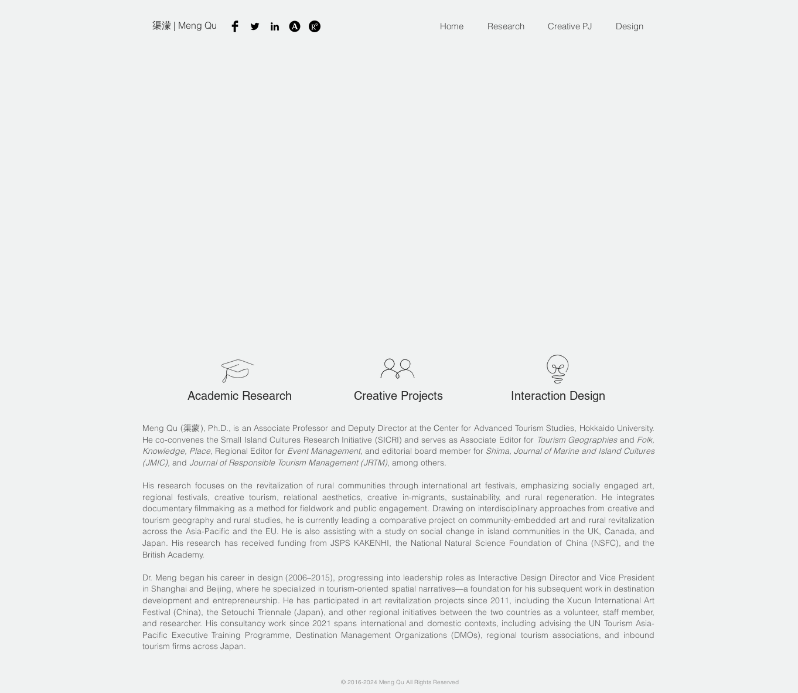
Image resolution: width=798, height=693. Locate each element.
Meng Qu (197, 25)
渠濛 (161, 25)
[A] (295, 26)
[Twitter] (255, 26)
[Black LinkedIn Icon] (275, 26)
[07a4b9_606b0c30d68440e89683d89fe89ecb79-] (314, 26)
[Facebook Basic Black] (235, 26)
